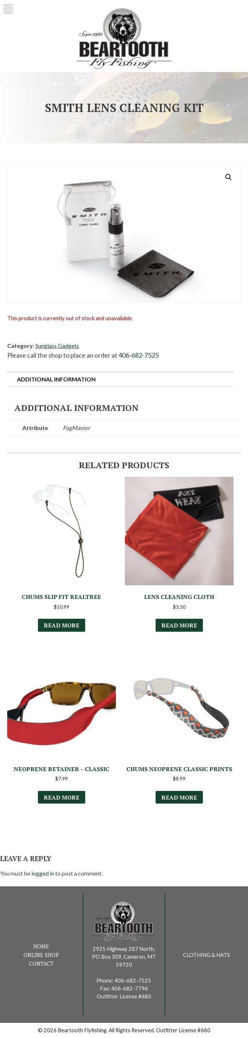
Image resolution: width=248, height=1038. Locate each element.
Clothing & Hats (206, 955)
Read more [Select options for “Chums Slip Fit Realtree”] (61, 625)
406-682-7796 (129, 988)
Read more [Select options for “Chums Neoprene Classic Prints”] (179, 797)
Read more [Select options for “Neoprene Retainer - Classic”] (61, 797)
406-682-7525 (138, 355)
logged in (42, 873)
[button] (228, 177)
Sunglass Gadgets (57, 345)
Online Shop (41, 955)
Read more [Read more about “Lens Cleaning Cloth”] (179, 625)
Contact (41, 963)
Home (41, 946)
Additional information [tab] (56, 379)
